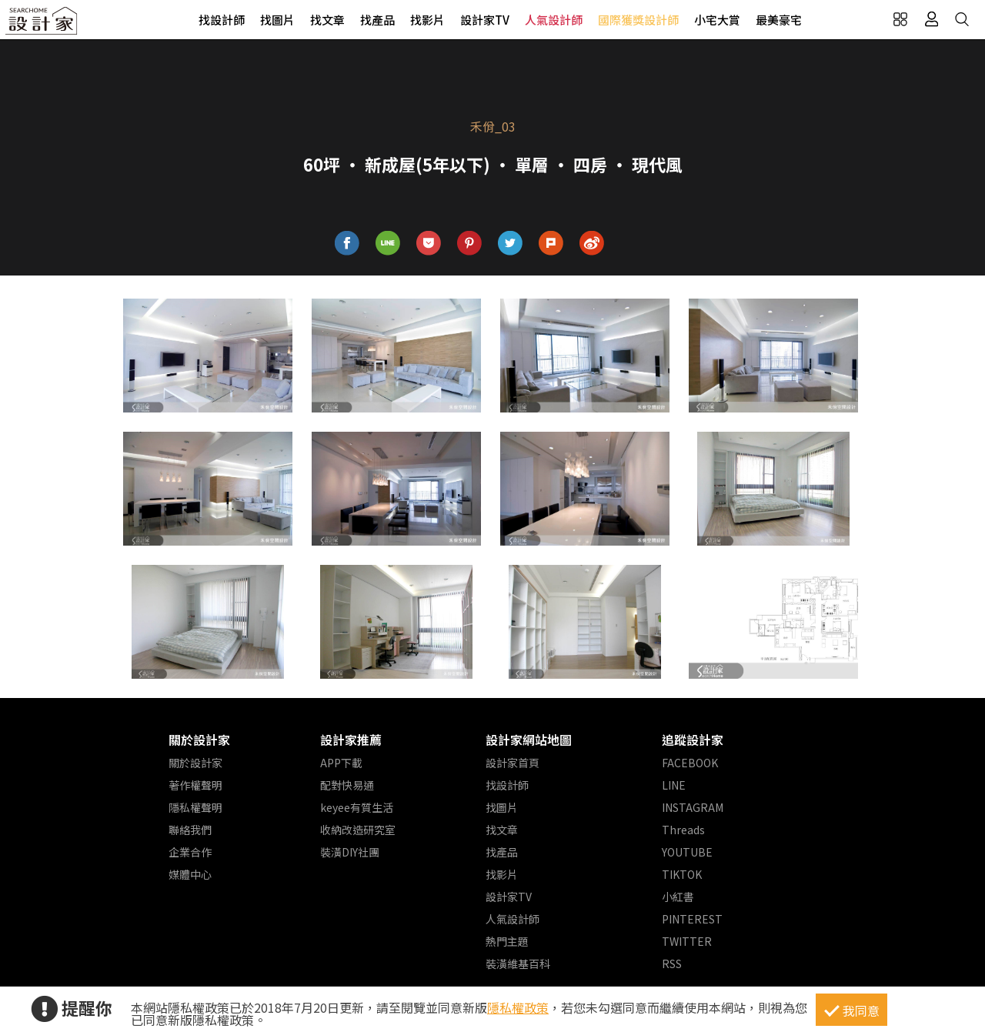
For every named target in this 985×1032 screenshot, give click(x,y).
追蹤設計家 (692, 739)
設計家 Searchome (42, 25)
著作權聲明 (195, 785)
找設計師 (222, 20)
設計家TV (484, 20)
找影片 (427, 20)
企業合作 (190, 852)
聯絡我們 (190, 829)
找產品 (377, 20)
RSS (672, 963)
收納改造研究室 (358, 829)
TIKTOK (682, 874)
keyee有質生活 (356, 807)
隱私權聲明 (195, 807)
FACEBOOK (690, 762)
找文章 (327, 20)
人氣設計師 (554, 20)
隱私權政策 (518, 1007)
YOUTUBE (687, 852)
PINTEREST (692, 919)
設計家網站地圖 (529, 739)
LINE (674, 785)
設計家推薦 (351, 739)
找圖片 (277, 20)
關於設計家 (199, 739)
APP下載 (341, 762)
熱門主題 (507, 941)
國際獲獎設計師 (638, 20)
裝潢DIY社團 (349, 852)
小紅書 (678, 896)
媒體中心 (190, 874)
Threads (683, 829)
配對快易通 (347, 785)
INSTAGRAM (692, 807)
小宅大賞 (717, 20)
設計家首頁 (512, 762)
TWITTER (687, 941)
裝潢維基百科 (518, 963)
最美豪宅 (779, 20)
